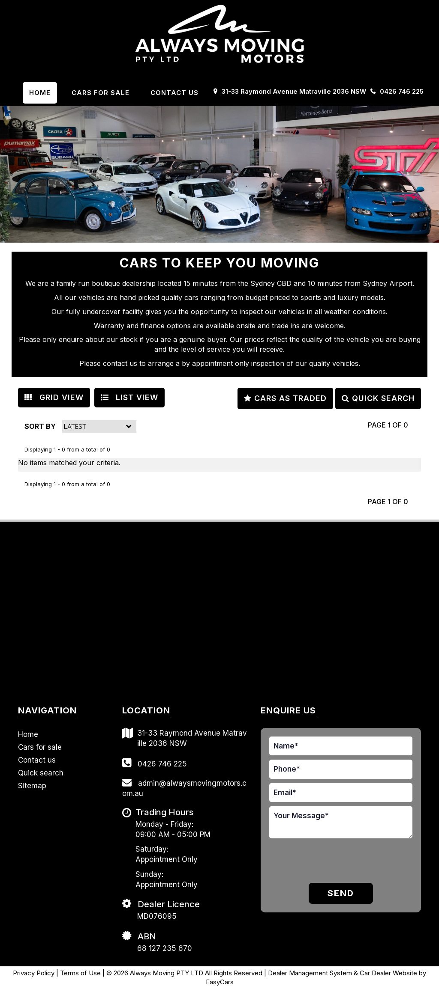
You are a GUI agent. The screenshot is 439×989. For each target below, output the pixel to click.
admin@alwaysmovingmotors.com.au (184, 788)
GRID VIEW (54, 397)
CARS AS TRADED (285, 398)
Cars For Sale (100, 93)
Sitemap (32, 785)
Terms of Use (81, 973)
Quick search (40, 773)
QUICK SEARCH (378, 398)
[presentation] (319, 862)
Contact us (174, 93)
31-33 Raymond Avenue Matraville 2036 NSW (294, 91)
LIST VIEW (129, 397)
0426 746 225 (402, 91)
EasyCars (220, 982)
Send (341, 893)
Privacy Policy (34, 973)
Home (40, 93)
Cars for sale (40, 747)
